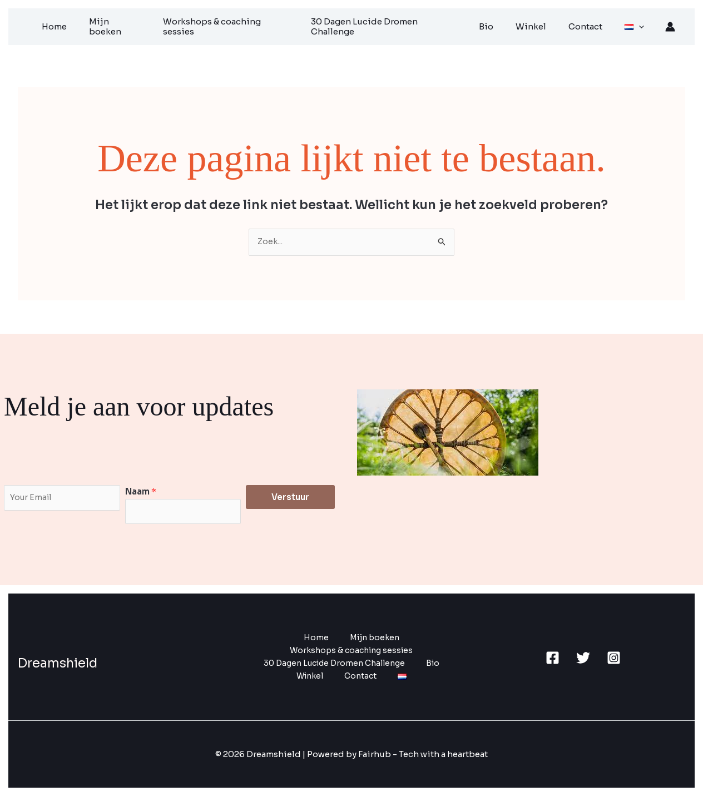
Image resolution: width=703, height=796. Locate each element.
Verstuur (290, 495)
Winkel (543, 25)
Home (81, 25)
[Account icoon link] (670, 25)
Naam (140, 489)
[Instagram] (614, 657)
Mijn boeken (138, 25)
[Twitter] (583, 657)
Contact (593, 25)
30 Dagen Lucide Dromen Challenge (405, 25)
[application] (640, 25)
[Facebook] (553, 657)
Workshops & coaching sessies (246, 25)
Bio (504, 25)
